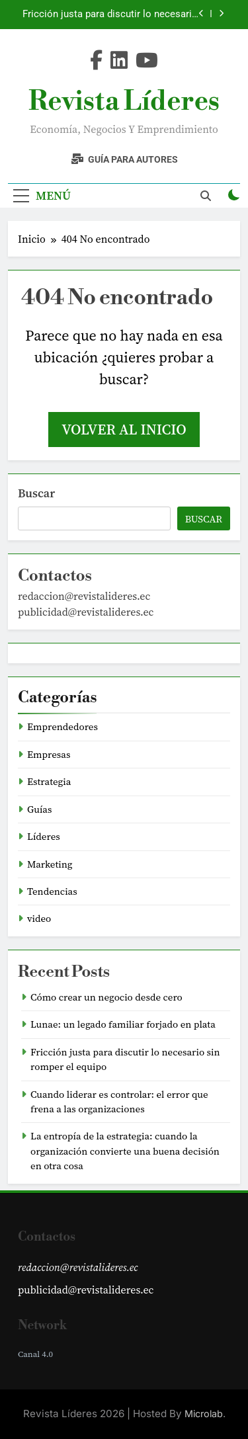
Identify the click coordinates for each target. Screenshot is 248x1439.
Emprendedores (62, 726)
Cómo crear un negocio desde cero (106, 997)
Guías (39, 809)
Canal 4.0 (35, 1354)
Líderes (43, 836)
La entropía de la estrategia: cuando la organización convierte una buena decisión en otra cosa (125, 1151)
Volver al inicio (124, 429)
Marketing (50, 864)
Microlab (204, 1413)
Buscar (36, 493)
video (39, 918)
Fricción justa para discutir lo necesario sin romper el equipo (110, 14)
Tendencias (52, 891)
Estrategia (49, 781)
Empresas (48, 754)
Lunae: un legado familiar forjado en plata (123, 1024)
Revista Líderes (124, 101)
